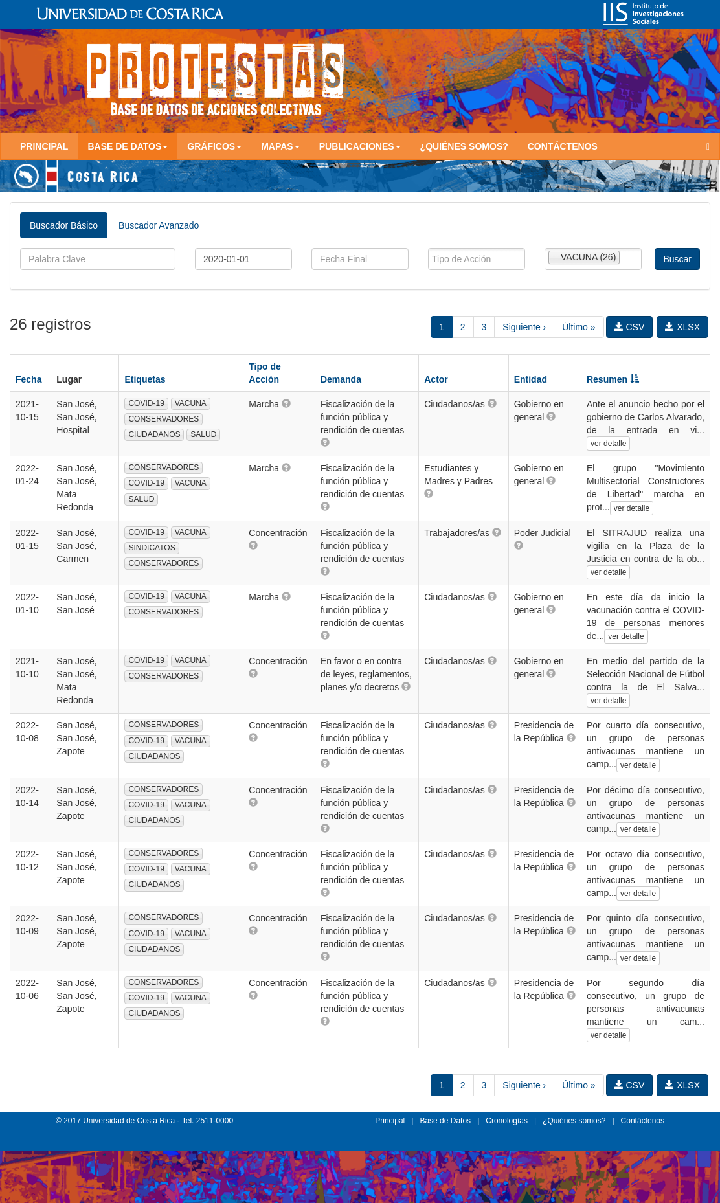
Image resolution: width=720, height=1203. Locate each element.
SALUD (203, 434)
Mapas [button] (280, 146)
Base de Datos (445, 1120)
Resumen (613, 379)
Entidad (530, 379)
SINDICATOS (151, 547)
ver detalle (608, 443)
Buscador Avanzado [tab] (158, 225)
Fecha (28, 379)
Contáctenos (563, 146)
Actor (436, 379)
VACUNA (191, 403)
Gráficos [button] (214, 146)
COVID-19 (146, 403)
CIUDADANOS (154, 434)
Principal (44, 146)
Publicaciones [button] (360, 146)
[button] (286, 403)
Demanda (341, 379)
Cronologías (507, 1120)
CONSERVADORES (163, 418)
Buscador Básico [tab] (64, 225)
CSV (629, 327)
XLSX (682, 327)
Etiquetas (144, 379)
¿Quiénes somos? (464, 146)
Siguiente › (524, 327)
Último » (578, 327)
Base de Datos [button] (127, 146)
